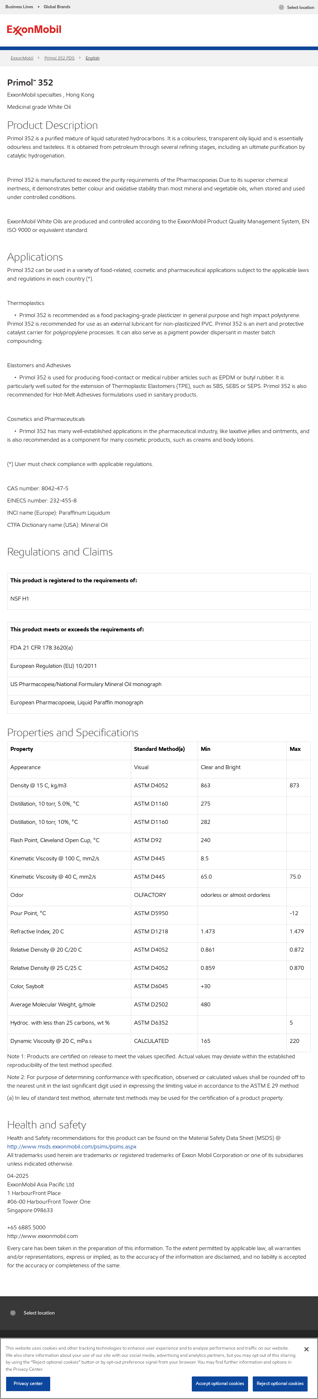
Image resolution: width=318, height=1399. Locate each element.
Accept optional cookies (220, 1383)
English (93, 58)
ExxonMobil (22, 58)
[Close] (306, 1349)
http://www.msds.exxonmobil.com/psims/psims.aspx (71, 1146)
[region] (159, 1368)
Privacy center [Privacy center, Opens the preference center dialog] (28, 1383)
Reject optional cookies (280, 1383)
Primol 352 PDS (59, 58)
